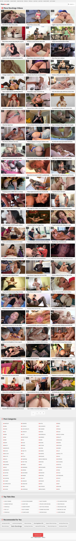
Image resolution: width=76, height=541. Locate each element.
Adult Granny (6, 1)
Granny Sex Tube (20, 1)
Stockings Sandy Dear (28, 527)
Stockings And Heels (63, 527)
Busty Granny (52, 1)
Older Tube (35, 1)
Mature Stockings (27, 524)
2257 (32, 539)
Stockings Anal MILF (6, 524)
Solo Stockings (16, 528)
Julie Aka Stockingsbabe (17, 524)
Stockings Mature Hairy (63, 524)
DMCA (43, 539)
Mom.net (8, 4)
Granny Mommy (13, 1)
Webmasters (37, 539)
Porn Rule (26, 1)
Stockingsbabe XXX (38, 524)
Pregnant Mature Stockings (51, 524)
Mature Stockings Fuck (52, 527)
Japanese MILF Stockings (40, 527)
